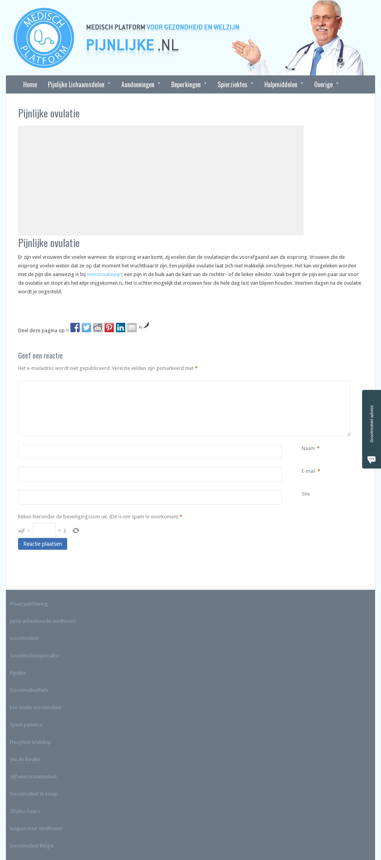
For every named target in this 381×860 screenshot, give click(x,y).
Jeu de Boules (25, 759)
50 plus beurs (25, 811)
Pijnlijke (18, 673)
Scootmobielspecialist (34, 656)
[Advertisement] (161, 181)
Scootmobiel (24, 846)
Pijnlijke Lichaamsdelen (76, 84)
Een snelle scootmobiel (35, 707)
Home (30, 84)
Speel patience (26, 725)
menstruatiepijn (104, 274)
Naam (308, 448)
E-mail (308, 471)
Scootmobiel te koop (33, 794)
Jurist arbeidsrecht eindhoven (43, 621)
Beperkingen (186, 84)
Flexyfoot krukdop (30, 742)
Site (306, 494)
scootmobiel (24, 638)
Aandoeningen (138, 84)
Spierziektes (232, 84)
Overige (324, 84)
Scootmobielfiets (29, 690)
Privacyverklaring (29, 604)
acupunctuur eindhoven (36, 828)
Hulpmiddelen (281, 84)
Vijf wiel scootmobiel (33, 776)
